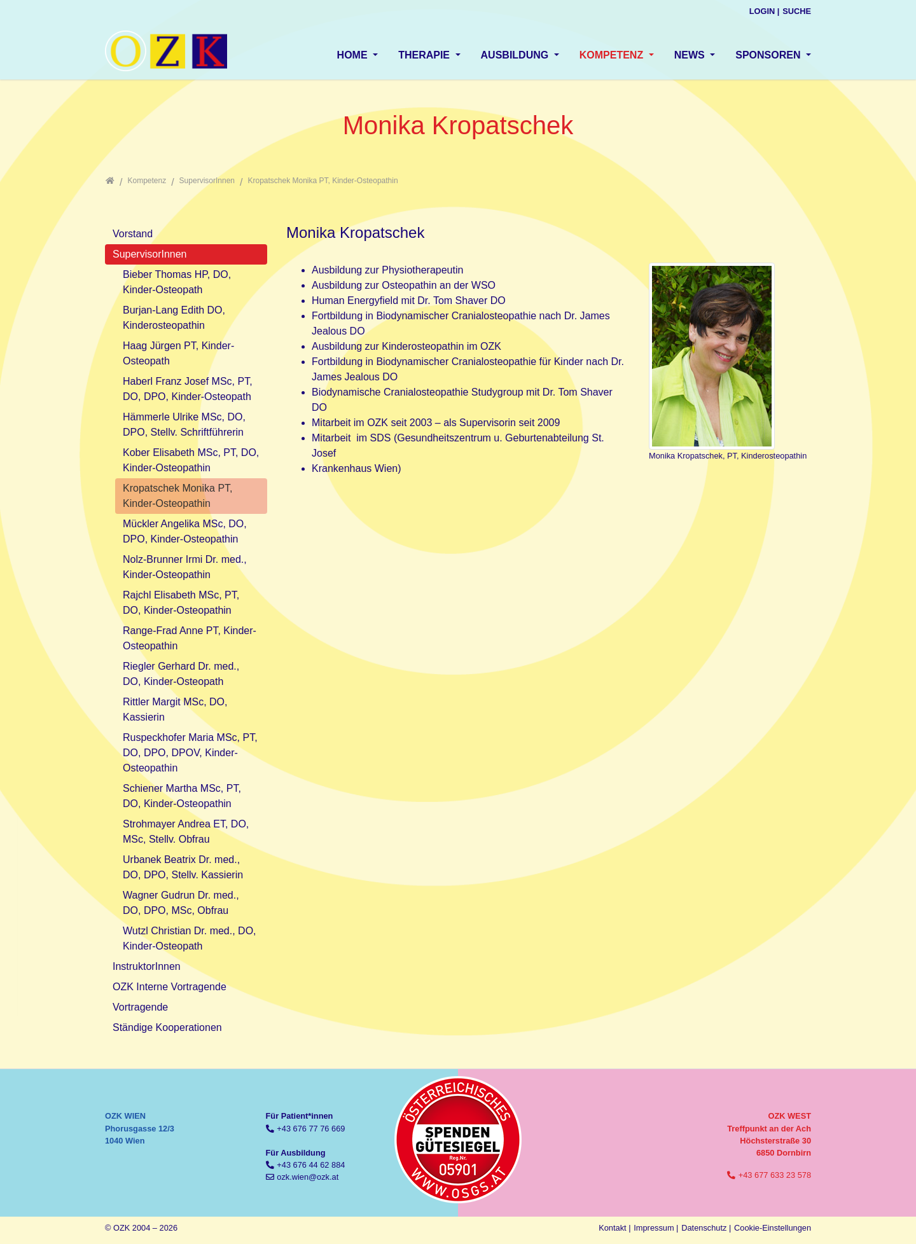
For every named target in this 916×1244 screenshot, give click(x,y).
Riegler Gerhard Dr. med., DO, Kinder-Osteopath (181, 674)
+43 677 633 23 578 (775, 1175)
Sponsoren (769, 55)
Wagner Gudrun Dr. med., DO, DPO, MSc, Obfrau (181, 903)
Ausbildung (516, 55)
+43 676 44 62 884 (311, 1165)
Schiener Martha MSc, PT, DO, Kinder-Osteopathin (182, 796)
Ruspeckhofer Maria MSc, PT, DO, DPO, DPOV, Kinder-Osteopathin (190, 752)
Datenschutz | (706, 1228)
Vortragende (140, 1007)
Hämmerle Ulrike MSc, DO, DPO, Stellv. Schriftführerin (184, 424)
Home (353, 55)
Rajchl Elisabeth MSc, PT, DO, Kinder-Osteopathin (181, 603)
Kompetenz (612, 55)
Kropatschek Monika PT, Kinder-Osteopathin (178, 496)
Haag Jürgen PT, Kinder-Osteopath (178, 353)
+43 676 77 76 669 (311, 1128)
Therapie (425, 55)
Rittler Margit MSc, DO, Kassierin (175, 709)
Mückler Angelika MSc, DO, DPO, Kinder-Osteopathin (185, 531)
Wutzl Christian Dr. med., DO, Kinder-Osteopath (189, 938)
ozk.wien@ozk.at (307, 1177)
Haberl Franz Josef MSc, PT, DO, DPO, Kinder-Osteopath (188, 389)
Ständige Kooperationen (167, 1027)
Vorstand (133, 233)
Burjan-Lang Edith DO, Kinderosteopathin (174, 318)
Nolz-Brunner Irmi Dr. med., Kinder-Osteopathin (185, 567)
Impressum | (656, 1228)
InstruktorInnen (147, 966)
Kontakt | (614, 1228)
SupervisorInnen (150, 254)
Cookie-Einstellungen (772, 1228)
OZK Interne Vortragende (169, 986)
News (690, 55)
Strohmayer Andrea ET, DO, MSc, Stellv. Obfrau (186, 832)
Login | (764, 11)
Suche (796, 11)
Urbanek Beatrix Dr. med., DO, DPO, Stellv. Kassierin (183, 867)
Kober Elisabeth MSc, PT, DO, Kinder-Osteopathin (191, 460)
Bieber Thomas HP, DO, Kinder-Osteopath (177, 282)
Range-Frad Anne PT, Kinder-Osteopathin (189, 638)
